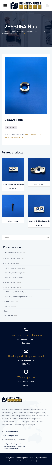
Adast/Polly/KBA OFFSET (14, 137)
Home (5, 31)
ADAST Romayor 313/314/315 (14, 292)
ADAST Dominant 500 (33, 134)
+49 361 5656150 (11, 432)
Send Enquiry (10, 127)
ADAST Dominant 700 (11, 287)
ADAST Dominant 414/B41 (13, 258)
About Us (26, 385)
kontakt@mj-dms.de (26, 360)
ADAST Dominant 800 (11, 263)
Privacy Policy (31, 461)
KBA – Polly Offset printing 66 (14, 277)
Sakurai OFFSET (9, 301)
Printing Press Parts (25, 458)
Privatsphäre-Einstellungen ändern (13, 444)
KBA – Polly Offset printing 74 (14, 273)
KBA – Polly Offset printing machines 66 (17, 297)
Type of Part (8, 316)
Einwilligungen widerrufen (11, 448)
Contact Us (26, 343)
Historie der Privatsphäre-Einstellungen (14, 446)
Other (6, 311)
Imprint (40, 461)
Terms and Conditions (16, 461)
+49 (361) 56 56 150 (28, 339)
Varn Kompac (9, 306)
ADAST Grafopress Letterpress (14, 268)
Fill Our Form (26, 364)
